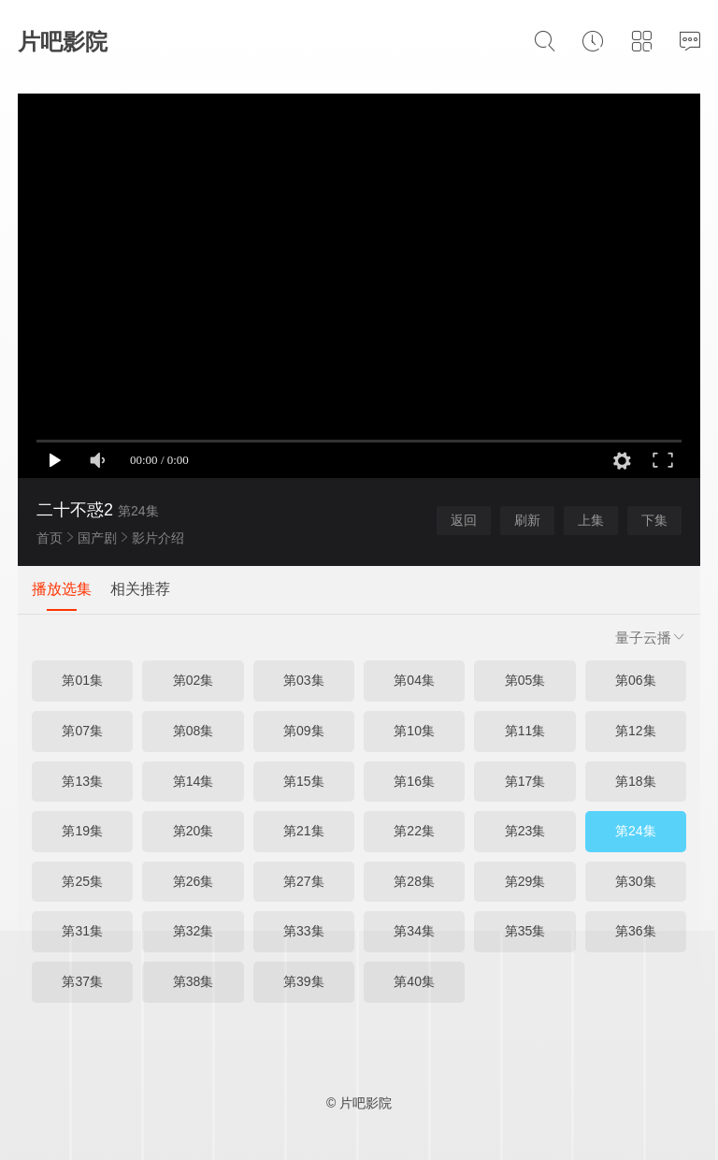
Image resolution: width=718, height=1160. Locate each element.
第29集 (525, 881)
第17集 (525, 781)
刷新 (527, 520)
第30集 (635, 881)
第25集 (82, 881)
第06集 (635, 680)
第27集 (303, 881)
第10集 (414, 730)
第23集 (525, 830)
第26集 (193, 881)
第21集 (303, 830)
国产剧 (97, 537)
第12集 (635, 730)
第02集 (193, 680)
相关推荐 (140, 589)
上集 (591, 520)
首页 (49, 537)
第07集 (82, 730)
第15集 (303, 781)
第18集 (635, 781)
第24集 (635, 830)
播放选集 (62, 589)
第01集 (82, 680)
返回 (464, 520)
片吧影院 (63, 41)
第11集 (525, 730)
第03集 (303, 680)
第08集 (193, 730)
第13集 (82, 781)
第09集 (303, 730)
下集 (654, 520)
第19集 (82, 830)
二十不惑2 (74, 509)
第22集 (414, 830)
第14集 (193, 781)
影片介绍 (158, 537)
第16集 (414, 781)
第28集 (414, 881)
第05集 (525, 680)
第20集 (193, 830)
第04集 (414, 680)
